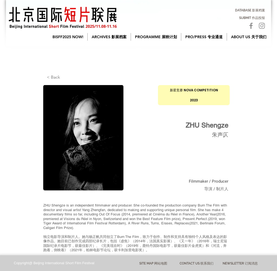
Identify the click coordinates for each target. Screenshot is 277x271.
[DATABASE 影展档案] (250, 10)
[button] (109, 37)
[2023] (194, 100)
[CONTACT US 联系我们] (196, 264)
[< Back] (65, 77)
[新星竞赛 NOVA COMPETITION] (194, 90)
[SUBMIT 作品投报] (252, 18)
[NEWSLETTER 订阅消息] (240, 263)
